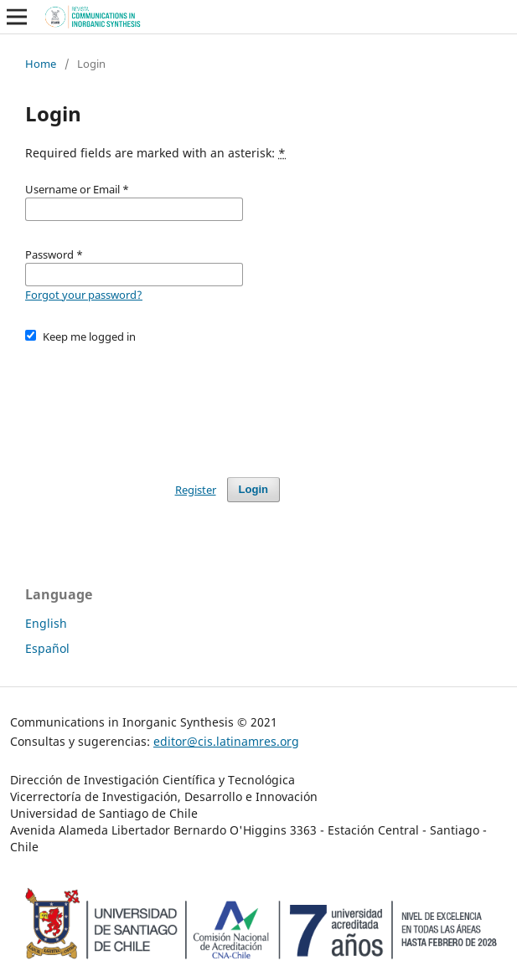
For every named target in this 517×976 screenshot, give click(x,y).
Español (47, 648)
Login (253, 489)
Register (195, 489)
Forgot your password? (83, 294)
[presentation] (152, 402)
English (46, 623)
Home (40, 63)
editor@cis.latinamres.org (226, 741)
